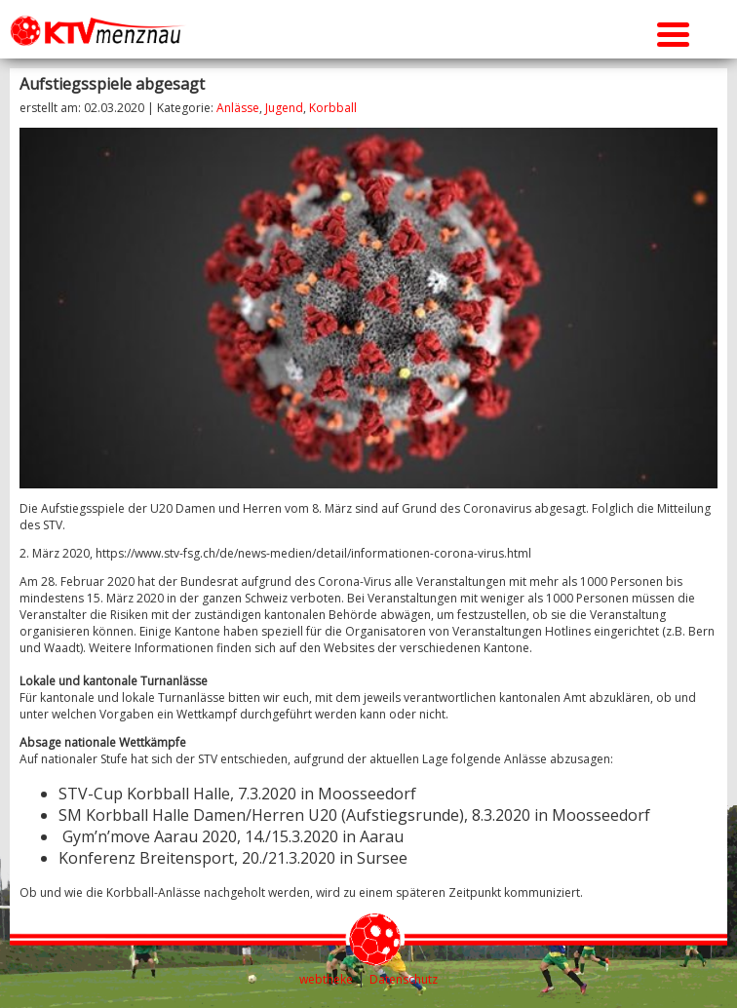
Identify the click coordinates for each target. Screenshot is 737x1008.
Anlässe (237, 107)
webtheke (326, 979)
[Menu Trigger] (673, 31)
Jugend (284, 107)
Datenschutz (403, 979)
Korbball (333, 107)
